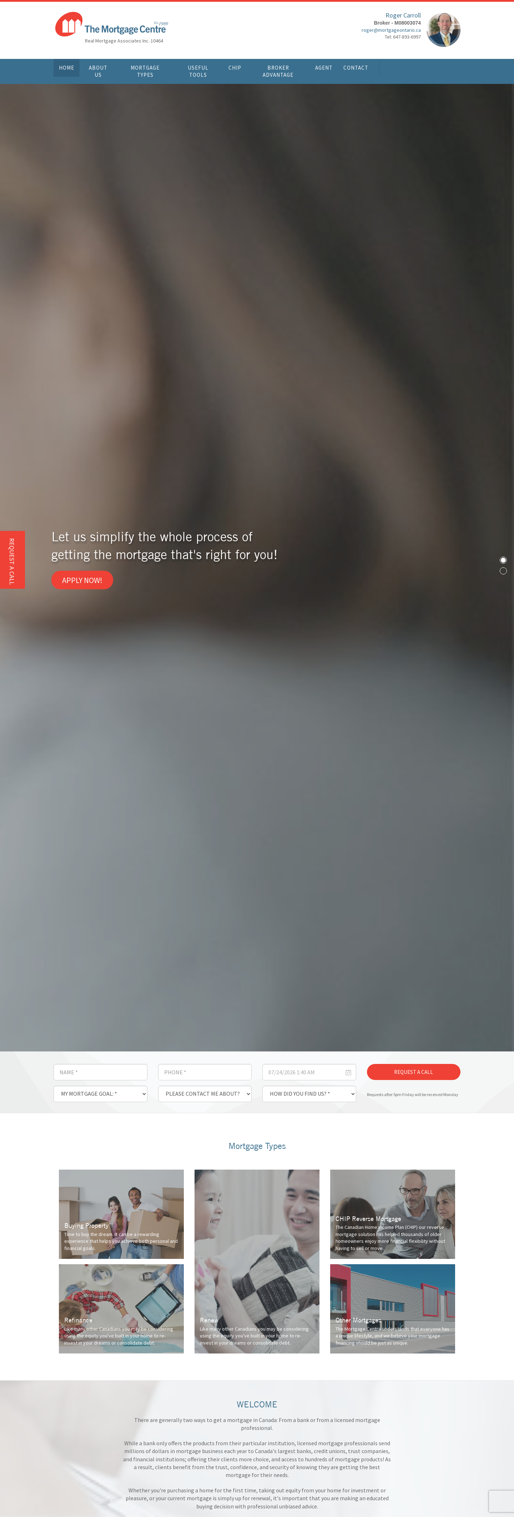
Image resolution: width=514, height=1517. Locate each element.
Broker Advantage (278, 71)
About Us (98, 71)
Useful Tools (198, 71)
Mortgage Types (145, 71)
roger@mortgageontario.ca (391, 30)
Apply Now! (82, 580)
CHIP (234, 67)
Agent (324, 67)
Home (66, 67)
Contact (355, 67)
